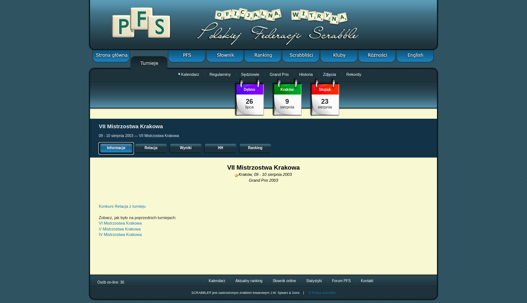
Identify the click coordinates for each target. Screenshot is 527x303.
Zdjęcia (329, 74)
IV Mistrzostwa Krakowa (120, 234)
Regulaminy (220, 74)
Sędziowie (250, 74)
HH (220, 148)
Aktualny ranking (248, 281)
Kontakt (367, 281)
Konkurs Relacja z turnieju (122, 206)
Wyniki (185, 148)
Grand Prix (279, 74)
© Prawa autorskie (322, 293)
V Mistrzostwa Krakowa (120, 229)
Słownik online (284, 281)
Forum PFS (341, 281)
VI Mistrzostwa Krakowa (120, 223)
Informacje (116, 148)
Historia (306, 74)
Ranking (255, 148)
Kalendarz (188, 74)
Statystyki (314, 281)
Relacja (151, 148)
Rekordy (353, 74)
